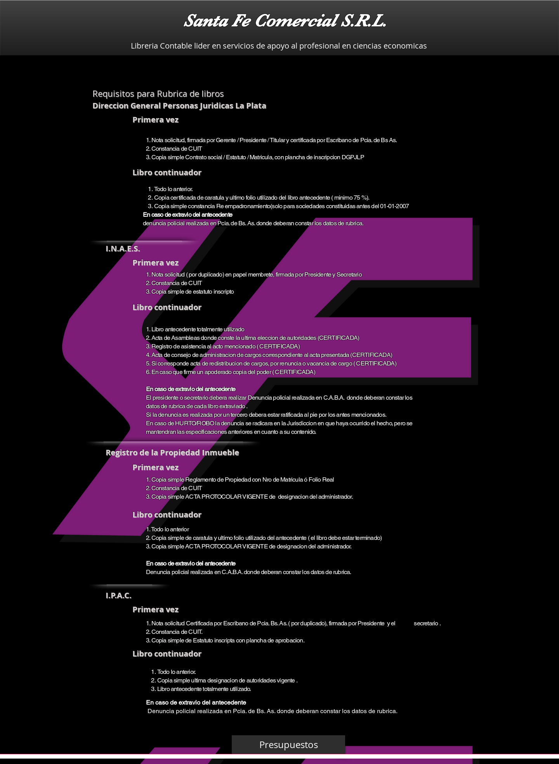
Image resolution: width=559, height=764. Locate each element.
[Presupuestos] (288, 744)
